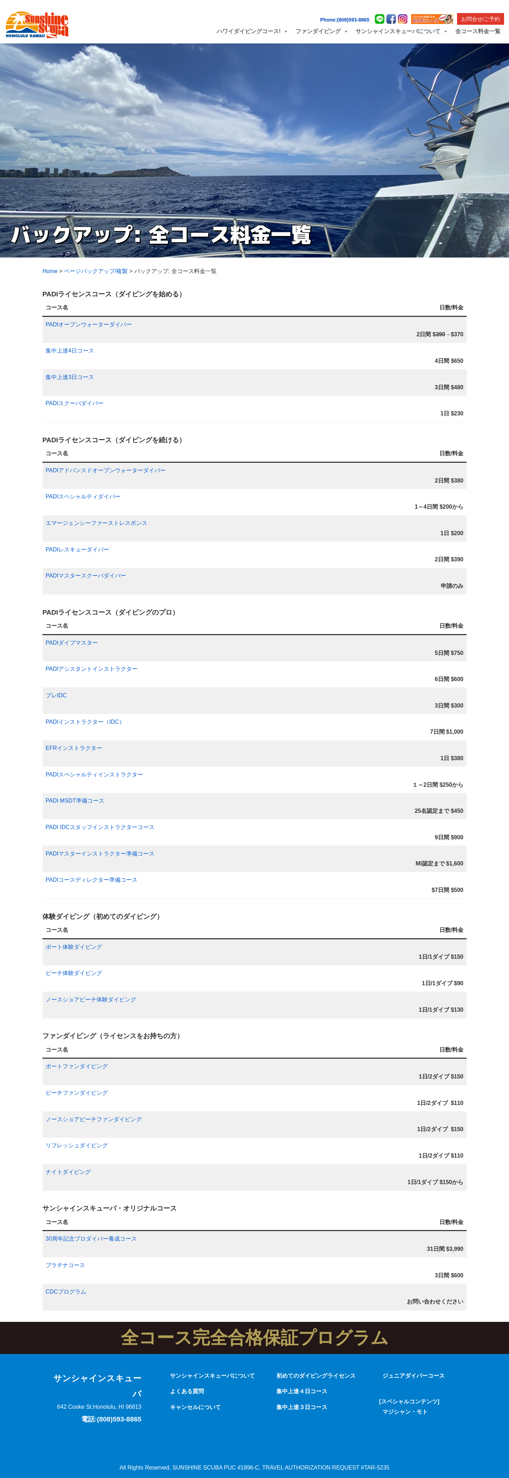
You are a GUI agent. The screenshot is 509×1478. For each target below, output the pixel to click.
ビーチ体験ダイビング (74, 973)
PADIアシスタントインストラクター (92, 669)
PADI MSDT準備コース (75, 801)
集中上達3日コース (70, 377)
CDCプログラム (66, 1292)
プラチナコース (65, 1265)
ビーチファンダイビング (77, 1093)
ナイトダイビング (68, 1172)
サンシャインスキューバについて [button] (402, 31)
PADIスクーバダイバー (75, 403)
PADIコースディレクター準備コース (92, 880)
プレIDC (56, 695)
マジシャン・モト (405, 1412)
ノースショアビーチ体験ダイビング (91, 1000)
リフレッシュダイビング (77, 1145)
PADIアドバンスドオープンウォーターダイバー (106, 470)
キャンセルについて (195, 1407)
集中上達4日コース (70, 351)
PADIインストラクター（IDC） (85, 722)
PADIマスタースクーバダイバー (86, 576)
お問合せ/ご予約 (480, 19)
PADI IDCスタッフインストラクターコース (100, 827)
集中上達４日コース (301, 1391)
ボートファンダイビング (77, 1066)
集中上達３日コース (301, 1407)
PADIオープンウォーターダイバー (89, 324)
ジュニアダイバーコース (413, 1376)
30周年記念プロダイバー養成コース (91, 1239)
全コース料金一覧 (478, 31)
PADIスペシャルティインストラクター (94, 774)
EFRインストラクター (74, 748)
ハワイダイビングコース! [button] (252, 31)
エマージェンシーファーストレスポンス (96, 523)
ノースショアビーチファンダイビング (94, 1119)
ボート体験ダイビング (74, 947)
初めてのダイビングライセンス (316, 1376)
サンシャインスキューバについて (212, 1376)
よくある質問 (187, 1391)
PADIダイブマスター (72, 643)
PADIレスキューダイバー (77, 549)
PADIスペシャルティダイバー (83, 496)
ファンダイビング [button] (322, 31)
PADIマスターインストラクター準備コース (100, 854)
